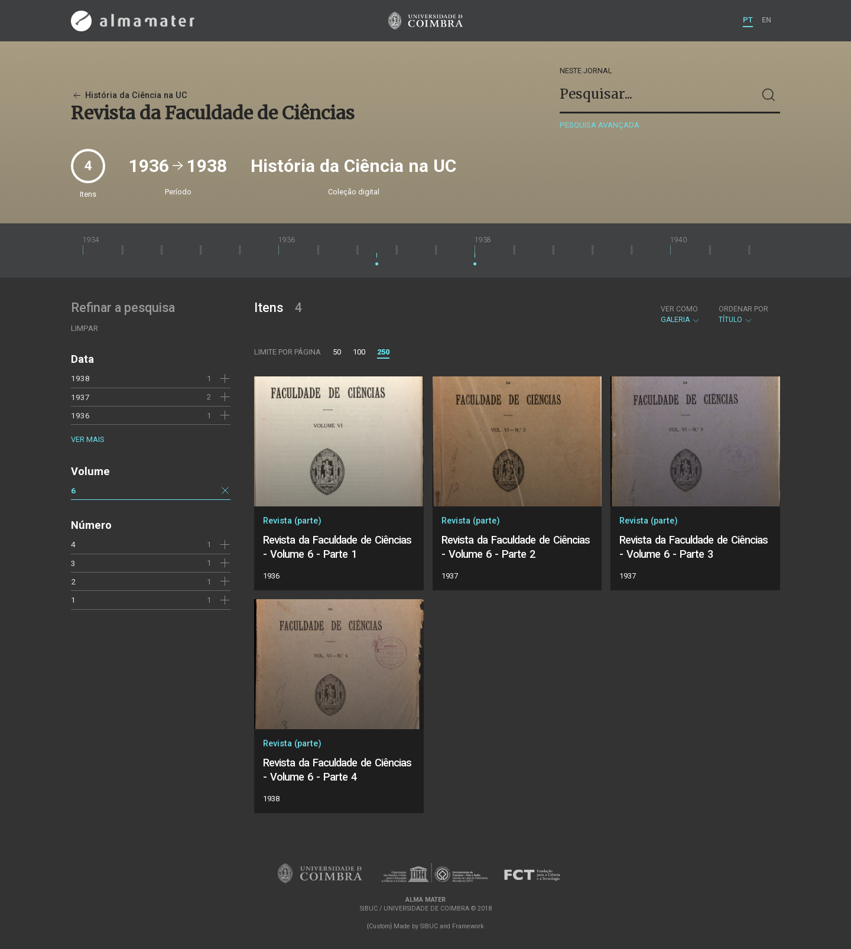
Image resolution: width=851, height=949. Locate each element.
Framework (468, 926)
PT (748, 19)
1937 (80, 397)
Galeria (680, 314)
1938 (80, 378)
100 (359, 351)
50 (337, 351)
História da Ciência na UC (129, 95)
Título (743, 314)
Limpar (84, 328)
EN (766, 19)
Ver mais (87, 439)
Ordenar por (743, 309)
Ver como (679, 309)
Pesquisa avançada (599, 125)
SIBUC (429, 926)
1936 (80, 415)
